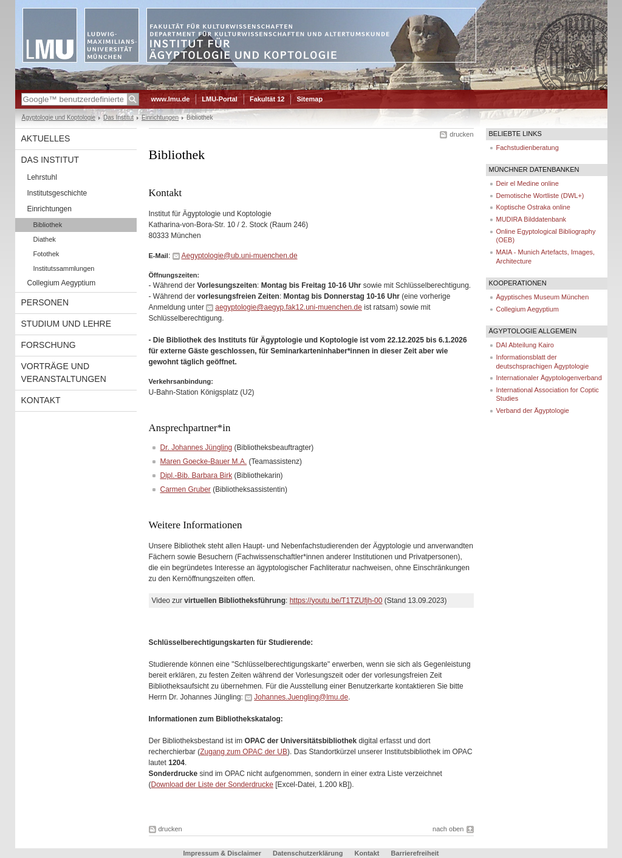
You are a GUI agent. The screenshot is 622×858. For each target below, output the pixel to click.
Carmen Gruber (185, 489)
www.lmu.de (170, 99)
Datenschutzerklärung (308, 853)
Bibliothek (48, 224)
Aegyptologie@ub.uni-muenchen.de (240, 255)
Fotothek (46, 253)
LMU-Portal (220, 99)
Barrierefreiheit (415, 853)
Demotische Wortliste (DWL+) (540, 195)
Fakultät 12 (267, 99)
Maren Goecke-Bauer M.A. (203, 461)
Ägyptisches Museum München (542, 297)
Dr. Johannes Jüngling (196, 447)
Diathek (44, 239)
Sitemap (309, 99)
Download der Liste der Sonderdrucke (212, 784)
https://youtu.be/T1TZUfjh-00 (336, 600)
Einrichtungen (160, 117)
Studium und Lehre (66, 324)
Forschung (48, 345)
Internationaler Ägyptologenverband (549, 377)
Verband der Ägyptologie (532, 410)
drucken (461, 134)
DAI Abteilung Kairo (525, 345)
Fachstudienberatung (527, 147)
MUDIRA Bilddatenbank (531, 219)
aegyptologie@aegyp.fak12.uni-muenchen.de (288, 307)
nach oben (447, 828)
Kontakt (41, 400)
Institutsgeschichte (57, 193)
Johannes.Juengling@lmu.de (301, 697)
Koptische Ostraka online (533, 207)
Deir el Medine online (527, 183)
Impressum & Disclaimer (222, 853)
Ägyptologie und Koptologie (59, 117)
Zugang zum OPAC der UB (243, 751)
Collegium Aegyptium (61, 283)
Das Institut (118, 117)
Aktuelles (45, 138)
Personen (45, 302)
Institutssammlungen (64, 268)
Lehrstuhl (42, 177)
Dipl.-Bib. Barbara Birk (196, 475)
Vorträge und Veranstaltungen (63, 372)
